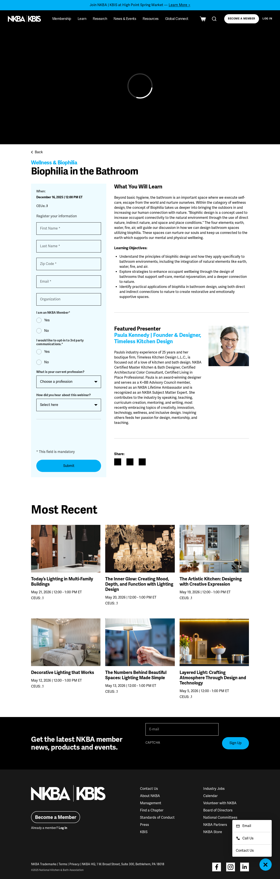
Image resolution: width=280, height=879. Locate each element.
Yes (47, 320)
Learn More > (179, 5)
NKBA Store (212, 832)
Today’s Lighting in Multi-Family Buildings (62, 581)
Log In (267, 18)
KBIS (143, 832)
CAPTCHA (152, 743)
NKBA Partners (215, 825)
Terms (63, 864)
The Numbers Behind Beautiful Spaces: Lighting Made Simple (135, 675)
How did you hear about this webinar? (63, 395)
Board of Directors (218, 810)
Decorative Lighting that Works (62, 672)
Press (144, 825)
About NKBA (150, 796)
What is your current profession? (60, 372)
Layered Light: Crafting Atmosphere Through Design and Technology (213, 678)
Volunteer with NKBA (219, 803)
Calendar (210, 796)
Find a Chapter (151, 810)
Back (37, 152)
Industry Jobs (214, 789)
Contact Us (149, 789)
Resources (151, 19)
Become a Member (241, 18)
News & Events (125, 19)
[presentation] (69, 435)
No (46, 331)
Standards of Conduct (157, 817)
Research (100, 19)
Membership (61, 19)
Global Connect (176, 19)
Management (150, 803)
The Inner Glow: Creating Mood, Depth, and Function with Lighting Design (139, 584)
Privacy (74, 864)
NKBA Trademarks (43, 864)
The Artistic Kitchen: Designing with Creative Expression (211, 581)
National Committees (220, 817)
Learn (82, 19)
